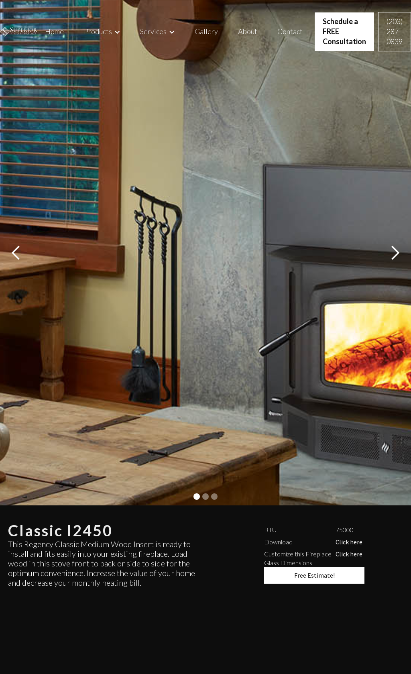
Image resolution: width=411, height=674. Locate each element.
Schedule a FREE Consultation (344, 31)
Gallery (206, 31)
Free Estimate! (314, 575)
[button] (102, 31)
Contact (290, 31)
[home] (18, 32)
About (247, 31)
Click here (349, 542)
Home (54, 31)
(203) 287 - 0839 (395, 31)
